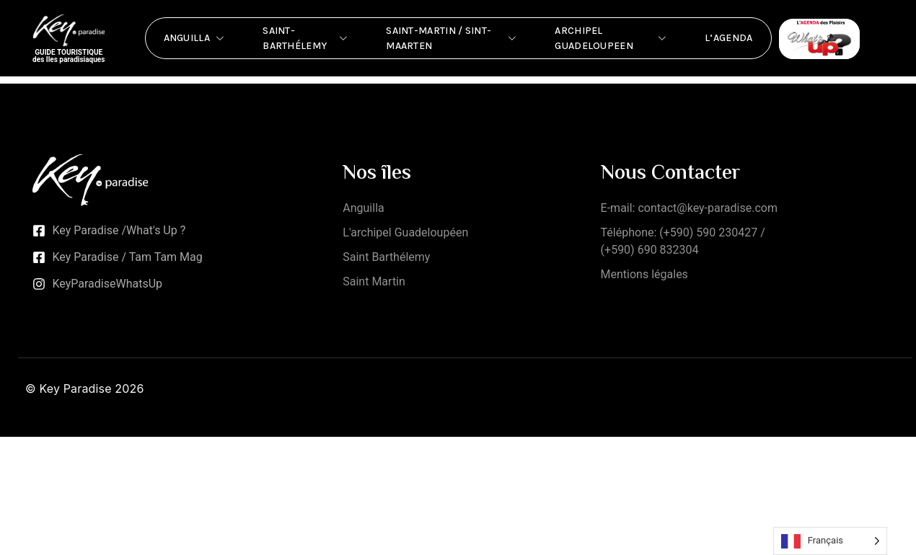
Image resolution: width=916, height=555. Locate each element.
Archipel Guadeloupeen (612, 38)
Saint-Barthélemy (306, 38)
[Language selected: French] (830, 541)
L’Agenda (728, 38)
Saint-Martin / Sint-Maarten (452, 38)
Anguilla (195, 38)
